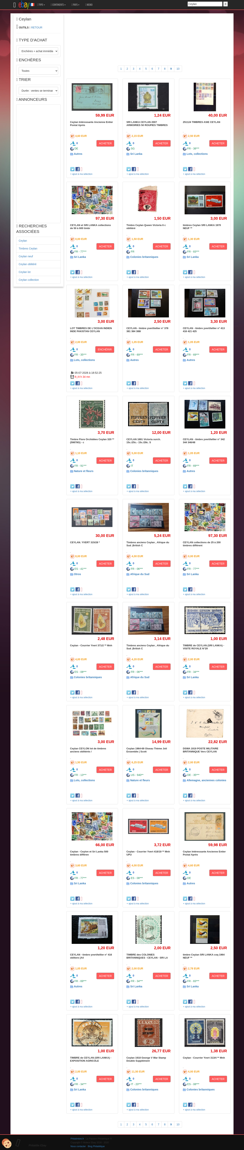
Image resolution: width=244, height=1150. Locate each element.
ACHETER (105, 143)
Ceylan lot (24, 272)
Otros (77, 574)
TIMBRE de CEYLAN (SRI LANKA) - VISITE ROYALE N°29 (203, 647)
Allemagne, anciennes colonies (206, 780)
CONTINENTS (58, 5)
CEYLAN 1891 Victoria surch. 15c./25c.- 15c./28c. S (143, 441)
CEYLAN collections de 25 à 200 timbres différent (202, 544)
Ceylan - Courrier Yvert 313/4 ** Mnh (204, 1057)
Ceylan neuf (26, 256)
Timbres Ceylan (28, 248)
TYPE (41, 5)
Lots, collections (197, 153)
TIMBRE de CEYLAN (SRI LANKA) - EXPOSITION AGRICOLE (91, 1059)
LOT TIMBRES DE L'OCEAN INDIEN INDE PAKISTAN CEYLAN (91, 330)
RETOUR (36, 27)
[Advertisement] (38, 164)
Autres (78, 153)
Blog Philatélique (96, 1146)
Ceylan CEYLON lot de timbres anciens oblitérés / (88, 750)
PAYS (75, 5)
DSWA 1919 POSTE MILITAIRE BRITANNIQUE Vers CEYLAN (200, 750)
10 (178, 68)
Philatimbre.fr (77, 1138)
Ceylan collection (29, 279)
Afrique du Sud (139, 574)
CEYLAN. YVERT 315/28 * (85, 542)
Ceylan (23, 240)
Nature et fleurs (83, 471)
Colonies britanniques (144, 256)
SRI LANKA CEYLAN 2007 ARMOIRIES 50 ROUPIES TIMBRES (147, 124)
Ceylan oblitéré (27, 264)
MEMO (88, 5)
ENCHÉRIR (105, 349)
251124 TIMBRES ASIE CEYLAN (201, 122)
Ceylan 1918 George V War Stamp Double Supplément (146, 1059)
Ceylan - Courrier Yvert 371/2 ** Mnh (91, 645)
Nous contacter (78, 1146)
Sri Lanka (136, 153)
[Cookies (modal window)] (6, 1143)
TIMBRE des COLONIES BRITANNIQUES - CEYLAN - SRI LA (147, 956)
